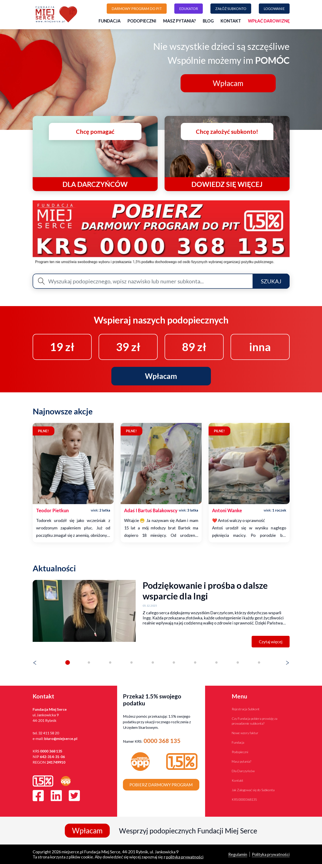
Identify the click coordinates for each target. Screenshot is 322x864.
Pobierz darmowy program (161, 784)
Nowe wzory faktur (245, 733)
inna (260, 346)
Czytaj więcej (270, 641)
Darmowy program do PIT (137, 8)
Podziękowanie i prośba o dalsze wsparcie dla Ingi (205, 590)
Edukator (188, 8)
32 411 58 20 (48, 733)
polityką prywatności (184, 856)
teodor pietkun (52, 510)
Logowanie (274, 8)
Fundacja (110, 20)
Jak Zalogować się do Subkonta (253, 790)
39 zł (128, 346)
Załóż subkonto (230, 8)
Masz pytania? (179, 20)
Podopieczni (142, 20)
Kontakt (231, 20)
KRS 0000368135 (244, 799)
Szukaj (271, 281)
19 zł (62, 346)
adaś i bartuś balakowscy (151, 510)
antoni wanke (227, 510)
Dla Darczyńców (243, 771)
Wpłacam (228, 83)
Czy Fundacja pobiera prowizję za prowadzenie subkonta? (254, 721)
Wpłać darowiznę (269, 20)
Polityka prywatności (271, 854)
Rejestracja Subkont (245, 709)
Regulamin (237, 854)
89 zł (194, 346)
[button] (67, 662)
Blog (208, 20)
